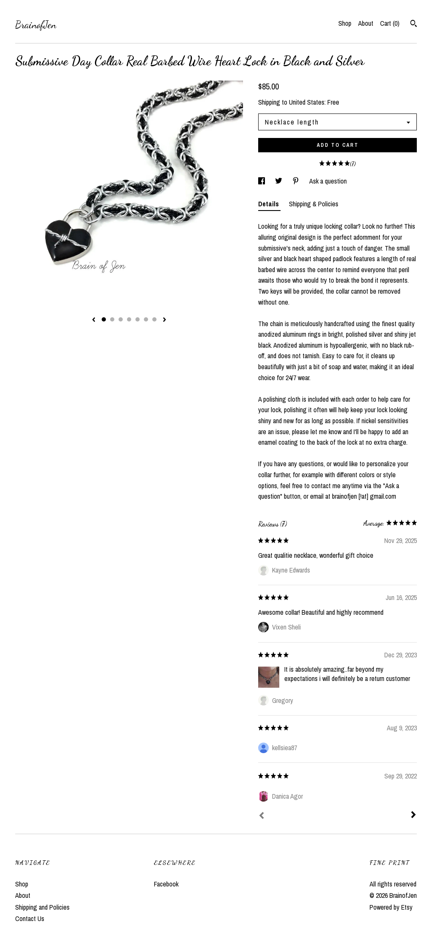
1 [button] (104, 319)
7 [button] (154, 319)
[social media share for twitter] (279, 181)
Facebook (166, 884)
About (365, 23)
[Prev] (261, 816)
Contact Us (29, 918)
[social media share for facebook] (262, 181)
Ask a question (328, 181)
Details (269, 203)
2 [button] (112, 319)
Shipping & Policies (313, 203)
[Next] (413, 815)
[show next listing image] (164, 320)
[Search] (413, 24)
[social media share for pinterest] (296, 181)
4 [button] (129, 319)
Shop (344, 23)
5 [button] (137, 319)
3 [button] (121, 319)
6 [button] (146, 319)
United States (306, 102)
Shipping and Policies (42, 907)
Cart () (390, 23)
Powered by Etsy (391, 907)
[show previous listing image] (94, 320)
